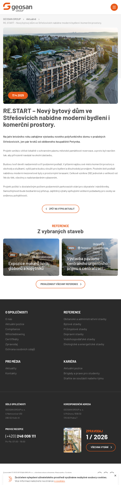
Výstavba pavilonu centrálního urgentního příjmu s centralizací (87, 263)
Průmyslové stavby (75, 329)
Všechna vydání (101, 447)
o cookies (59, 480)
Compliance (12, 329)
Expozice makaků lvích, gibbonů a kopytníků (29, 266)
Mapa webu (59, 472)
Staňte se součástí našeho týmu (84, 378)
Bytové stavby (72, 324)
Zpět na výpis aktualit (60, 208)
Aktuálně (31, 18)
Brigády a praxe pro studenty (82, 373)
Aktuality (10, 368)
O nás (8, 319)
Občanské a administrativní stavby (43, 254)
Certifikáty (12, 339)
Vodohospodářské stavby (79, 339)
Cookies (68, 472)
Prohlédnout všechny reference (60, 284)
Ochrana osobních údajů (20, 349)
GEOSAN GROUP (12, 18)
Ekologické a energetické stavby (84, 344)
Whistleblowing (15, 334)
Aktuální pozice (14, 324)
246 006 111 (20, 436)
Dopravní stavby (74, 334)
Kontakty (11, 373)
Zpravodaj (11, 344)
